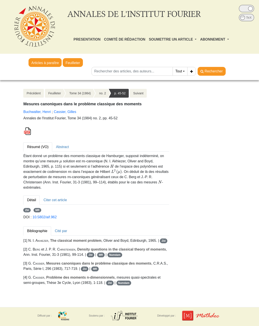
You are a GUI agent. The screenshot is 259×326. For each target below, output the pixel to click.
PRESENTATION (86, 39)
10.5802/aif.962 (44, 217)
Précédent (34, 93)
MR (37, 210)
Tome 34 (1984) (80, 93)
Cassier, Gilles (65, 112)
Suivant (138, 93)
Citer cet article (55, 200)
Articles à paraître (45, 63)
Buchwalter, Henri (37, 112)
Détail (31, 200)
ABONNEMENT (213, 39)
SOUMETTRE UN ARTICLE (171, 39)
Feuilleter (73, 63)
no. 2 (102, 93)
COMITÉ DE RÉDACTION (124, 39)
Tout (178, 71)
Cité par (61, 231)
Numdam (114, 254)
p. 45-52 (119, 93)
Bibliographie (37, 231)
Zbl (27, 210)
